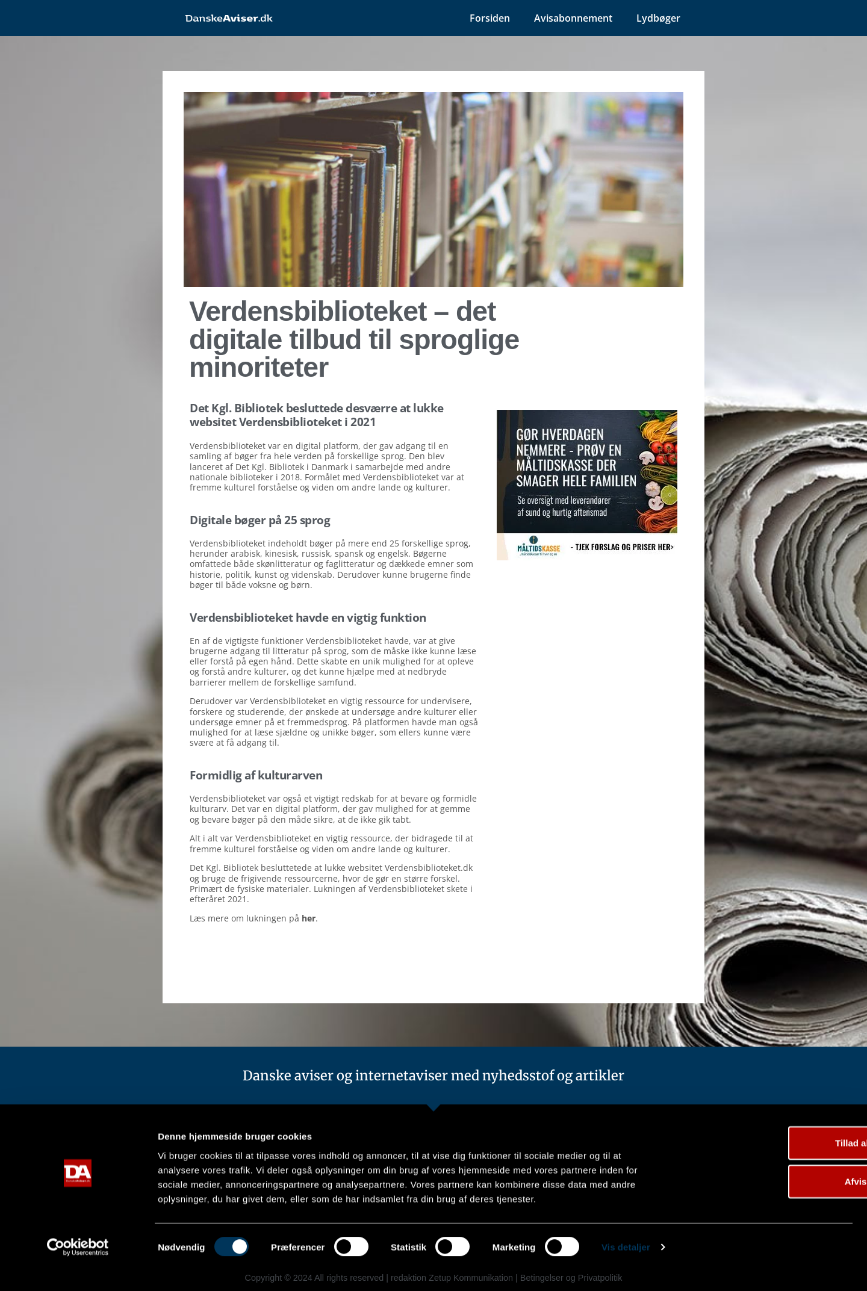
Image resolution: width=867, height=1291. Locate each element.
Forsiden (490, 18)
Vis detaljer (625, 1267)
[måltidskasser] (587, 556)
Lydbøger (658, 18)
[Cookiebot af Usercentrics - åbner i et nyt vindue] (78, 1267)
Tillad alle (766, 1162)
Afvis (767, 1201)
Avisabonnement (573, 18)
